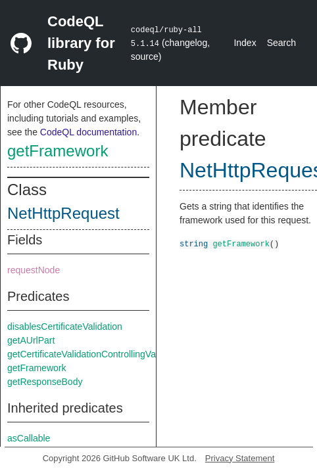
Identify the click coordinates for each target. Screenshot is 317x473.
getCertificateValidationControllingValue (87, 354)
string (194, 243)
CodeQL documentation (88, 132)
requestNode (33, 270)
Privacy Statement (240, 458)
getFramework (57, 151)
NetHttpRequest (63, 213)
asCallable (28, 438)
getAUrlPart (31, 340)
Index (244, 42)
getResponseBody (44, 381)
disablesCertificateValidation (64, 326)
